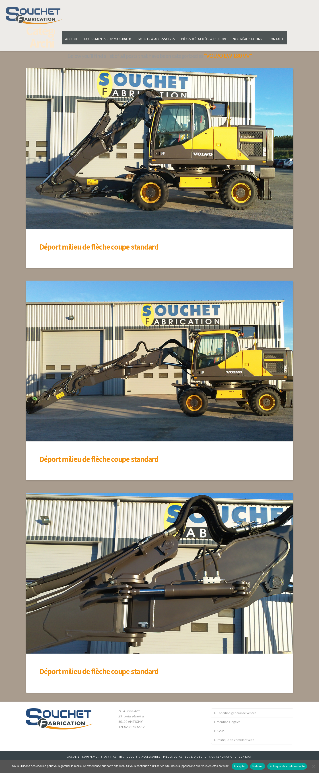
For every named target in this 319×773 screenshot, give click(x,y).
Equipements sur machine (103, 756)
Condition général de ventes (235, 713)
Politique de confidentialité (234, 740)
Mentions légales (227, 722)
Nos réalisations (222, 756)
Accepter (240, 766)
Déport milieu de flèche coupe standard (98, 247)
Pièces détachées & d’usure (185, 756)
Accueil (73, 756)
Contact (245, 756)
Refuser (257, 766)
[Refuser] (313, 766)
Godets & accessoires (144, 756)
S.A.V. (219, 731)
